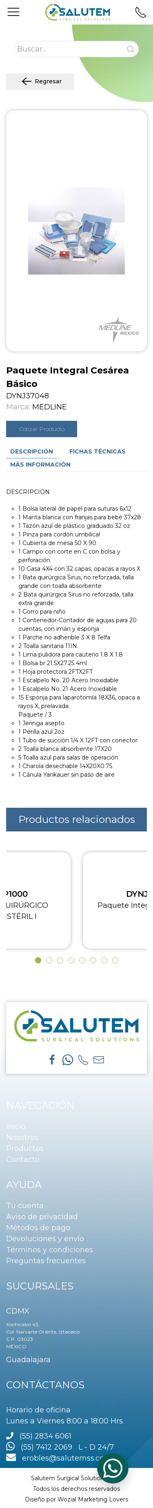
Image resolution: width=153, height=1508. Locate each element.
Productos (25, 1148)
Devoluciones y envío (45, 1238)
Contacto (23, 1159)
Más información (40, 464)
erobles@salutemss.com (59, 1458)
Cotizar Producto (41, 429)
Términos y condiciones (49, 1249)
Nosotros (22, 1137)
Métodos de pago (38, 1227)
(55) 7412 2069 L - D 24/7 (60, 1447)
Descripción (31, 451)
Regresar (40, 82)
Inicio (16, 1126)
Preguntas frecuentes (46, 1260)
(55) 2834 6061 (45, 1436)
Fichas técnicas (97, 451)
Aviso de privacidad (42, 1216)
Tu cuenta (25, 1205)
